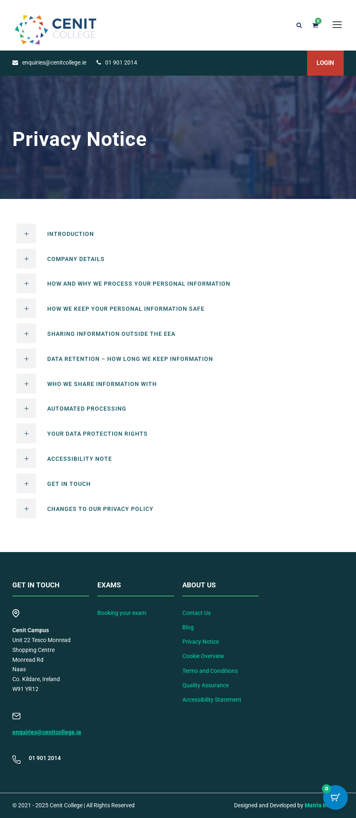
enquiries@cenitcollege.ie (46, 732)
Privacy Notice (200, 641)
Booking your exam (121, 613)
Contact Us (196, 613)
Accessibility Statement (211, 699)
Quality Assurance (205, 685)
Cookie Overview (203, 656)
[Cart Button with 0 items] (335, 797)
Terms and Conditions (210, 671)
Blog (188, 627)
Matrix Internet (324, 805)
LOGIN (325, 63)
